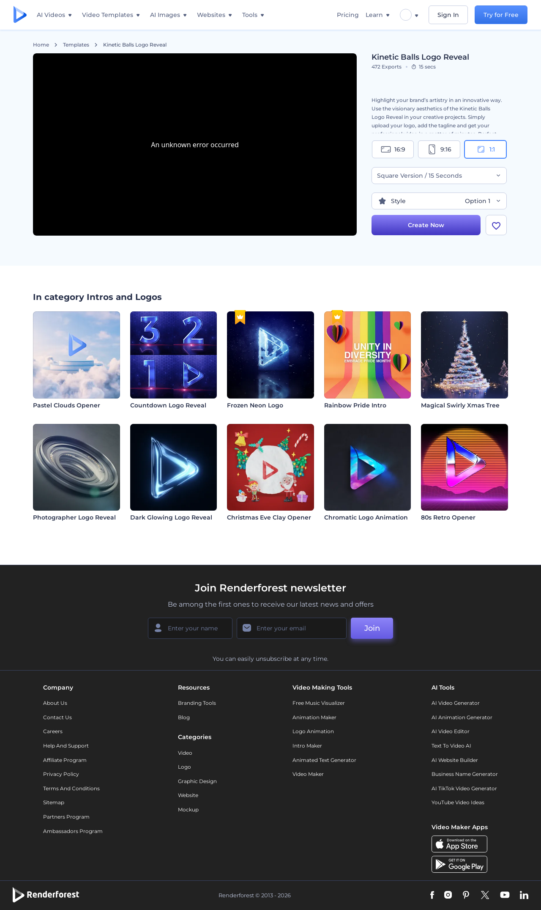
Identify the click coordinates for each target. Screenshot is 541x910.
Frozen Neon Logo (255, 405)
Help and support (66, 745)
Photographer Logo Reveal (74, 517)
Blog (184, 717)
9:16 (439, 149)
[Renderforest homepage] (20, 15)
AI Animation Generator (462, 717)
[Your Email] (292, 628)
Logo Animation (313, 731)
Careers (53, 731)
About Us (55, 703)
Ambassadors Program (73, 831)
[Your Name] (190, 628)
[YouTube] (505, 895)
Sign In (448, 15)
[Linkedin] (524, 895)
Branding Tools (197, 703)
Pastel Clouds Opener (66, 405)
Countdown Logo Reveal (168, 405)
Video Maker (308, 774)
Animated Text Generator (324, 760)
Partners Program (66, 817)
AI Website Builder (455, 760)
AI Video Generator (456, 703)
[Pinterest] (466, 895)
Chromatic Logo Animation (366, 517)
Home (41, 44)
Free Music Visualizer (318, 703)
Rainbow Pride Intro (355, 405)
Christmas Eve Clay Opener (269, 517)
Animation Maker (314, 717)
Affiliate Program (65, 760)
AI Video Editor (451, 731)
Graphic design (197, 781)
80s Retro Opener (448, 517)
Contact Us (57, 717)
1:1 (485, 149)
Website (188, 795)
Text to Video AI (451, 745)
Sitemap (53, 802)
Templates (76, 44)
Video (185, 753)
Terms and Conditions (71, 788)
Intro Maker (307, 745)
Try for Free (501, 15)
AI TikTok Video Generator (464, 788)
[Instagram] (448, 895)
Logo (184, 767)
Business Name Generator (465, 774)
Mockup (188, 809)
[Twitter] (485, 895)
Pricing (348, 15)
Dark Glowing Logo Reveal (171, 517)
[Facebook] (432, 895)
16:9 (393, 149)
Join (372, 628)
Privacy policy (61, 774)
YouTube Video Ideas (458, 802)
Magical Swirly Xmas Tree (460, 405)
